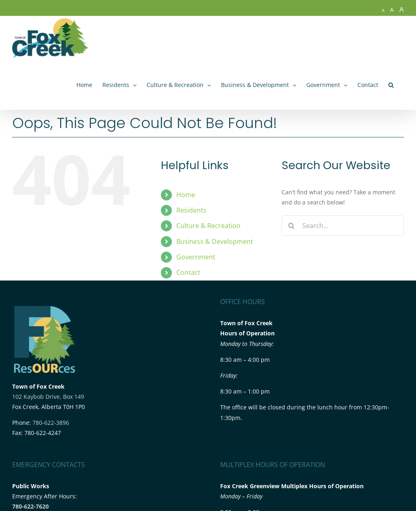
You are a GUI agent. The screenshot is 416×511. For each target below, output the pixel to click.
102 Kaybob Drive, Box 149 (48, 396)
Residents (191, 210)
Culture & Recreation (208, 225)
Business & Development (214, 241)
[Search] (292, 225)
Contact (188, 272)
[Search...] (343, 225)
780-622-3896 (50, 422)
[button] (391, 85)
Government (195, 256)
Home (185, 194)
